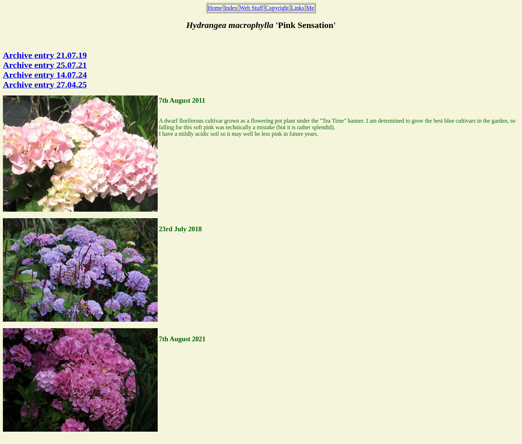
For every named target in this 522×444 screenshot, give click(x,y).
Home (215, 8)
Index (230, 8)
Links (297, 8)
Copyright (277, 8)
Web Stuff (251, 8)
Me (310, 8)
